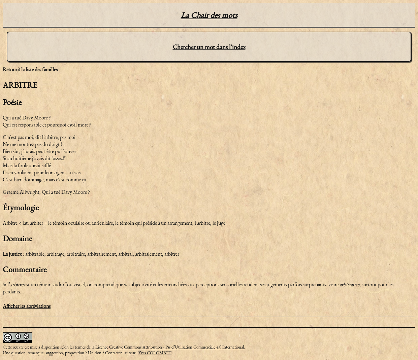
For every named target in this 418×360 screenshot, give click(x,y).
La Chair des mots (209, 15)
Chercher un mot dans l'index (209, 47)
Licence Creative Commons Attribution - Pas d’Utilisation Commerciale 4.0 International (169, 347)
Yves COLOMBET (154, 353)
